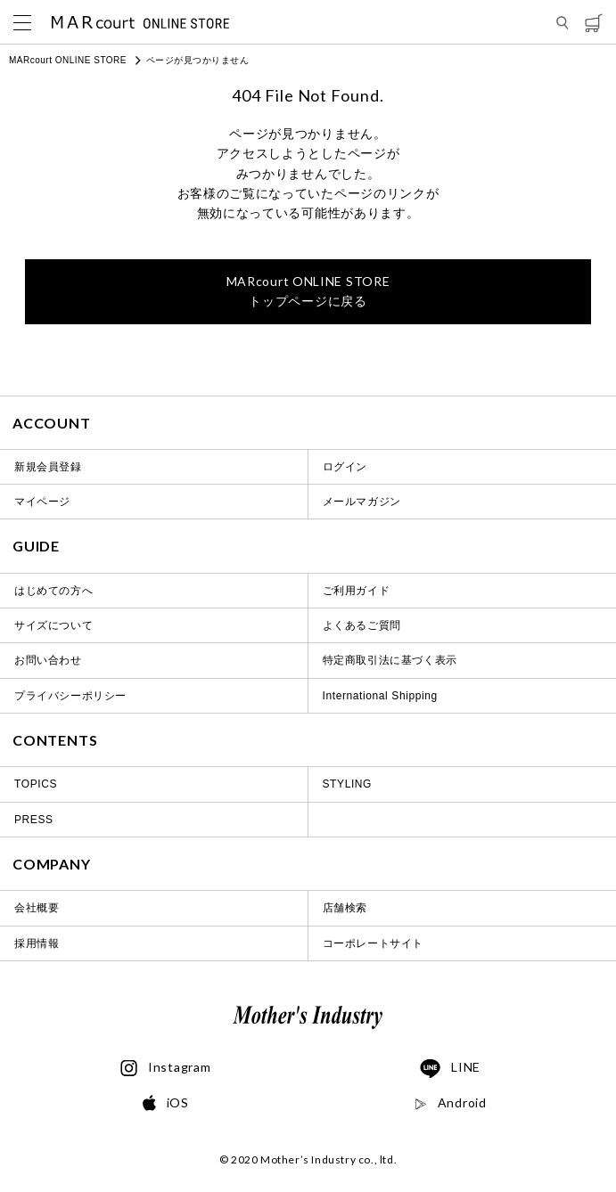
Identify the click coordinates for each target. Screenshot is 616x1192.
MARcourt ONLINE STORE (68, 60)
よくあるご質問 (362, 625)
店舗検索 (345, 908)
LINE (450, 1069)
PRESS (33, 819)
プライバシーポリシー (70, 696)
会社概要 (36, 908)
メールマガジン (362, 501)
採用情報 (36, 943)
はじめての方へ (53, 590)
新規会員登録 (48, 467)
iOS (166, 1103)
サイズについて (53, 625)
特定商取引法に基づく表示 (390, 660)
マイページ (42, 501)
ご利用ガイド (356, 590)
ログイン (345, 467)
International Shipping (380, 696)
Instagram (165, 1068)
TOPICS (35, 784)
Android (451, 1103)
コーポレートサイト (373, 943)
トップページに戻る (308, 291)
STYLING (348, 784)
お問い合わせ (48, 660)
